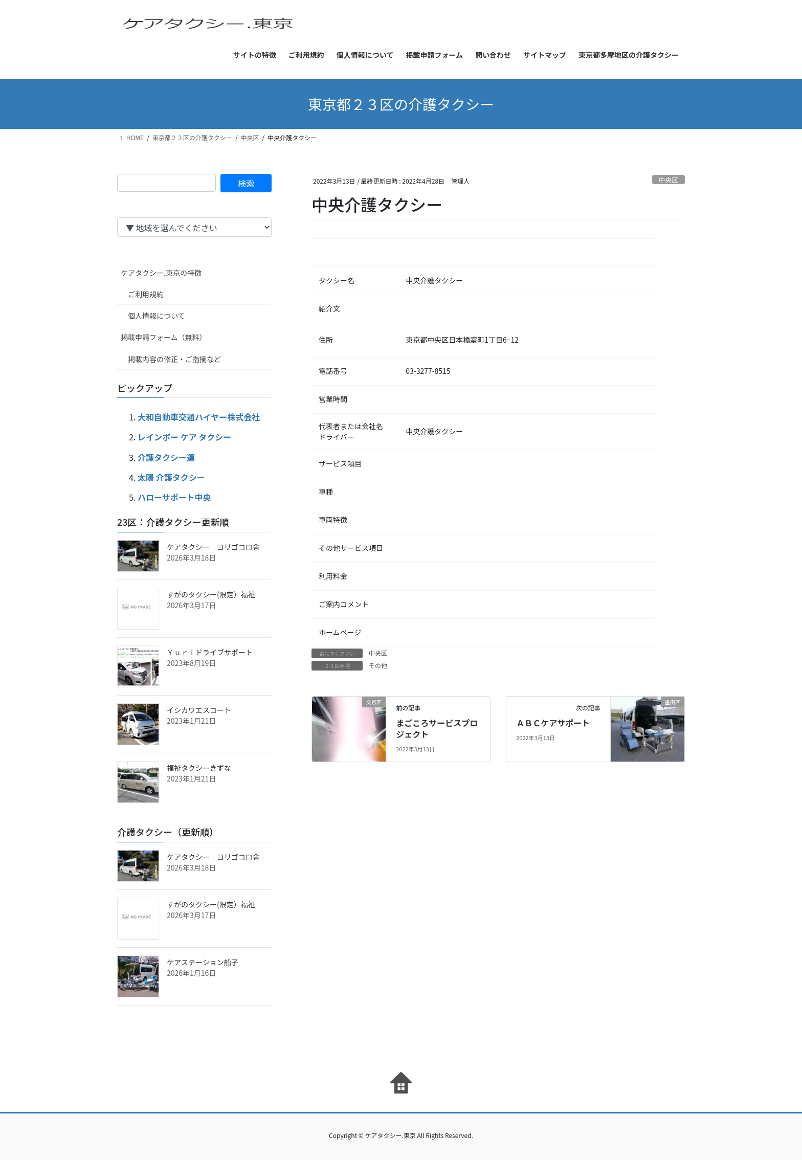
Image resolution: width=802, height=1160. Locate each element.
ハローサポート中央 (174, 497)
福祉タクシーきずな (199, 768)
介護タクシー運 (166, 457)
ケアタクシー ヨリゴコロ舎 (213, 547)
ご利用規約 (146, 294)
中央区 (668, 180)
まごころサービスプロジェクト (437, 728)
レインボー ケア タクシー (184, 437)
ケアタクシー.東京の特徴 (161, 272)
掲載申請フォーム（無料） (164, 337)
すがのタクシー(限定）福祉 (211, 594)
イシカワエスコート (199, 710)
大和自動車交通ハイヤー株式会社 (199, 417)
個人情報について (156, 315)
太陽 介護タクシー (171, 477)
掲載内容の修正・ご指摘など (174, 359)
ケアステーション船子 (202, 962)
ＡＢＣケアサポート (553, 723)
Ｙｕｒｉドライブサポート (210, 652)
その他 (378, 665)
